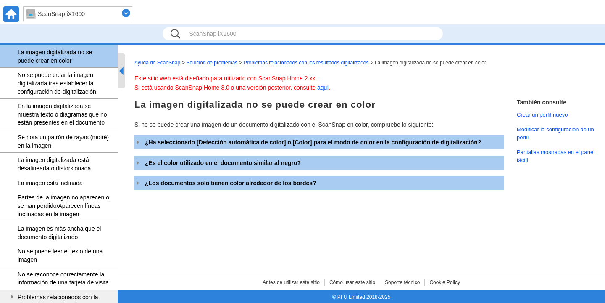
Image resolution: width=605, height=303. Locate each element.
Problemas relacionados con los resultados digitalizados (306, 63)
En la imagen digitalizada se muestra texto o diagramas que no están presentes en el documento (62, 114)
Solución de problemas (211, 63)
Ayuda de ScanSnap (157, 63)
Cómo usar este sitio (352, 282)
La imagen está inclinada (50, 183)
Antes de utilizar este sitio (291, 282)
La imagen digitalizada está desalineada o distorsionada (54, 164)
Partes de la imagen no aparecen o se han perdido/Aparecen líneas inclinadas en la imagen (63, 205)
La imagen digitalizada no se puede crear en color (55, 56)
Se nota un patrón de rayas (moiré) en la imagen (63, 141)
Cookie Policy (444, 282)
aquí (323, 87)
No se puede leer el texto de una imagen (60, 255)
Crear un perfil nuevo (542, 115)
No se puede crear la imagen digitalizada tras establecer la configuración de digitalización (57, 83)
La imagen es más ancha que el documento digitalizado (59, 232)
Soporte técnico (402, 282)
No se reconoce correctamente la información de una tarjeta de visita (63, 278)
